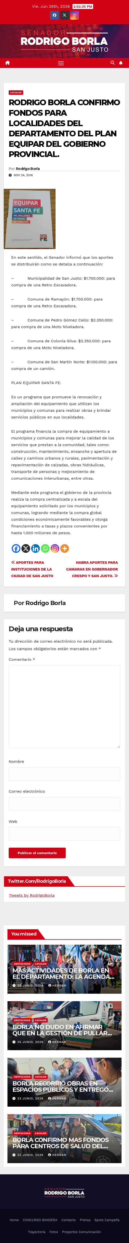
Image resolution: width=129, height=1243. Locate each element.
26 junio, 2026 (31, 985)
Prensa (85, 1220)
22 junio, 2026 (31, 1155)
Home (14, 1220)
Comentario (22, 659)
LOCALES (16, 92)
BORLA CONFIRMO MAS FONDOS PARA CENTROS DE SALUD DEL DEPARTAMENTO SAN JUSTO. (60, 1146)
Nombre (16, 761)
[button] (113, 62)
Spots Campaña (106, 1220)
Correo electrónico (27, 791)
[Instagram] (55, 548)
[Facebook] (16, 548)
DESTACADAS (22, 963)
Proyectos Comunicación (81, 1232)
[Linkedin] (35, 548)
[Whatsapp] (45, 548)
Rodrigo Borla (28, 168)
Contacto (68, 1220)
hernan (57, 985)
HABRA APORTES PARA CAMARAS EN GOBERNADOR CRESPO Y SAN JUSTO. (92, 569)
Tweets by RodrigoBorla (32, 895)
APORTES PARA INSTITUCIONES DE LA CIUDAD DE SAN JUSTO (32, 569)
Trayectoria (36, 1232)
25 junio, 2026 (31, 1042)
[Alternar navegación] (61, 62)
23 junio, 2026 (31, 1098)
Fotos (53, 1232)
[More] (64, 548)
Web (13, 821)
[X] (25, 548)
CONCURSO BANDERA (40, 1220)
